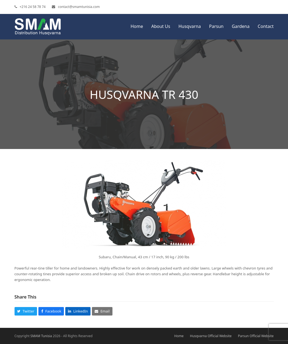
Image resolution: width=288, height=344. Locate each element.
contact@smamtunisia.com (79, 6)
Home (178, 336)
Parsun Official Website (255, 336)
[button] (26, 311)
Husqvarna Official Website (211, 336)
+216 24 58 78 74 (33, 6)
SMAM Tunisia (41, 336)
